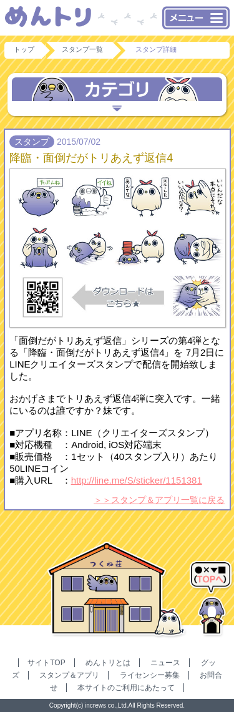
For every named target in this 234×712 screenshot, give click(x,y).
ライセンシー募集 (150, 675)
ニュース (165, 662)
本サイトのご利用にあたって (126, 687)
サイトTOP (46, 662)
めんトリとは (107, 662)
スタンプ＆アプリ (69, 675)
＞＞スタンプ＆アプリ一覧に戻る (159, 500)
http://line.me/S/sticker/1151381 (136, 480)
